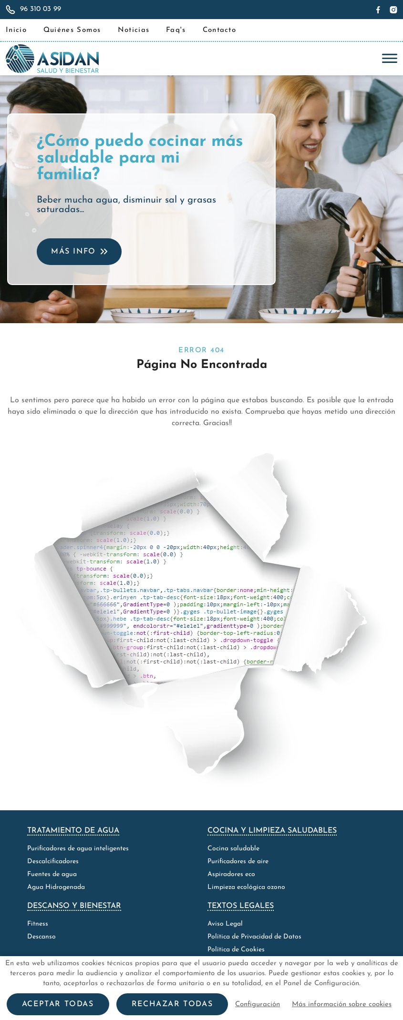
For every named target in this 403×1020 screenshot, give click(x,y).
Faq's (176, 30)
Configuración (257, 1004)
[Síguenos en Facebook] (379, 9)
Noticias (133, 30)
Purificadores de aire (238, 861)
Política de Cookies (236, 949)
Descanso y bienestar (74, 906)
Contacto (219, 30)
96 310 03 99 (40, 9)
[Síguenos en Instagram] (392, 9)
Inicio (16, 30)
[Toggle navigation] (387, 58)
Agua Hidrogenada (56, 887)
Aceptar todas (58, 1004)
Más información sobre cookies (342, 1004)
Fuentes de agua (52, 874)
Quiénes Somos (72, 30)
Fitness (37, 924)
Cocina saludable (233, 848)
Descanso (41, 936)
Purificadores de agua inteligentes (78, 848)
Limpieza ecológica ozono (246, 887)
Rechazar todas (172, 1004)
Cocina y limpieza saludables (272, 831)
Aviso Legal (225, 924)
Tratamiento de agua (73, 831)
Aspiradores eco (231, 874)
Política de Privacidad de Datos (254, 936)
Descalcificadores (53, 861)
